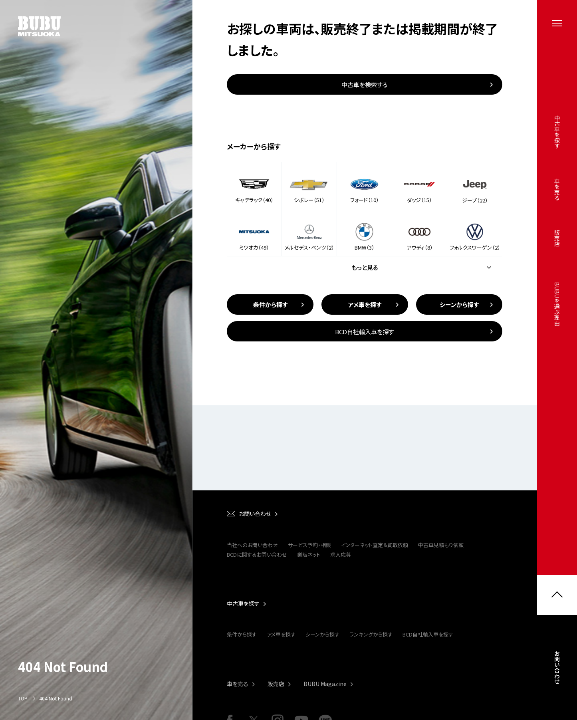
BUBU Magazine (325, 684)
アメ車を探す (281, 634)
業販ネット (308, 554)
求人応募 (340, 554)
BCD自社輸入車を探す (428, 634)
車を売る (237, 684)
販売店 (276, 684)
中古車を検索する (364, 84)
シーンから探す (322, 634)
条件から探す (242, 634)
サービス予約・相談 (309, 545)
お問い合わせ (557, 669)
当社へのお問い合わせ (252, 545)
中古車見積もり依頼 (441, 545)
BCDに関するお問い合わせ (257, 554)
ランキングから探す (371, 634)
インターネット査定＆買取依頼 (374, 545)
